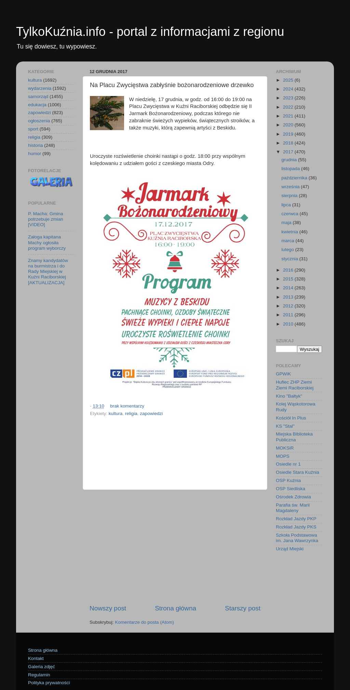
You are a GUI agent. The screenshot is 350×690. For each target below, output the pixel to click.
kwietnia (290, 231)
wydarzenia (39, 88)
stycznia (290, 258)
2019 (289, 134)
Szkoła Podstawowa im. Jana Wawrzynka (297, 538)
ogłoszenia (39, 120)
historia (35, 145)
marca (288, 240)
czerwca (290, 213)
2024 (289, 89)
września (291, 186)
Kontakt (36, 658)
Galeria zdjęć (41, 666)
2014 (289, 287)
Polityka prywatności (49, 682)
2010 (289, 324)
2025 (289, 80)
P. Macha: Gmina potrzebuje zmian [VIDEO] (45, 219)
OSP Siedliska (290, 488)
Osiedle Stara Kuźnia (297, 472)
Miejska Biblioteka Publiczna (294, 436)
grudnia (289, 159)
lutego (288, 249)
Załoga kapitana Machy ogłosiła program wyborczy (47, 242)
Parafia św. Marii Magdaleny (293, 507)
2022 (289, 107)
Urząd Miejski (290, 548)
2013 (289, 297)
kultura (116, 413)
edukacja (37, 104)
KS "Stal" (285, 426)
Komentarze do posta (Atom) (144, 622)
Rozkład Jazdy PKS (296, 526)
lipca (286, 204)
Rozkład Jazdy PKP (296, 518)
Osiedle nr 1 (288, 464)
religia (131, 413)
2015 (289, 278)
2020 (289, 124)
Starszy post (242, 608)
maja (287, 222)
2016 (289, 270)
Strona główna (175, 608)
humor (34, 153)
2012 (289, 305)
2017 (289, 151)
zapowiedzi (151, 413)
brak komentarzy (127, 406)
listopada (291, 168)
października (295, 177)
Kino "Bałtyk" (289, 396)
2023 (289, 97)
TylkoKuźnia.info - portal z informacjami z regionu (150, 32)
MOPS (283, 456)
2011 (289, 314)
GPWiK (283, 373)
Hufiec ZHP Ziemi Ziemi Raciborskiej (294, 385)
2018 (289, 143)
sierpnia (290, 195)
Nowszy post (108, 608)
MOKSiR (285, 448)
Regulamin (39, 674)
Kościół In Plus (291, 417)
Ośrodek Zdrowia (293, 496)
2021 (289, 116)
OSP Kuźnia (288, 480)
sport (33, 129)
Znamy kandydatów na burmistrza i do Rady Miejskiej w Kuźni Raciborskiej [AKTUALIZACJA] (48, 271)
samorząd (38, 96)
